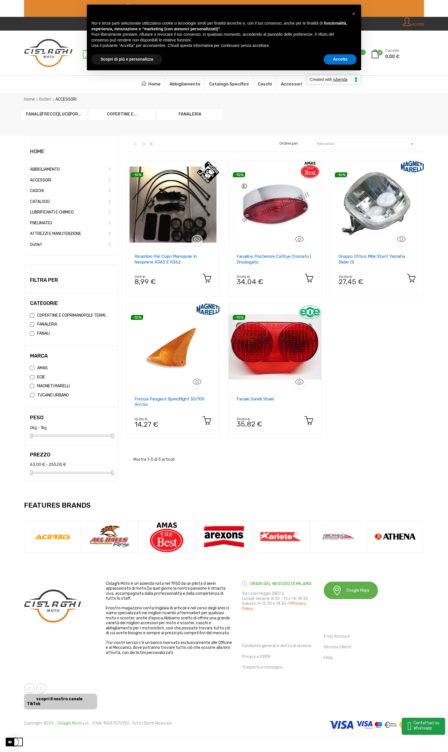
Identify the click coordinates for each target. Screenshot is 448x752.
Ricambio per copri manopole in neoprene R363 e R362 (166, 259)
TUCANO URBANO (53, 395)
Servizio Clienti (337, 647)
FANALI (43, 333)
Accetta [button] (340, 59)
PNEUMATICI (41, 223)
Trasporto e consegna (262, 667)
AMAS (42, 368)
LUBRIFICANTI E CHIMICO (52, 212)
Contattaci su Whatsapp (426, 726)
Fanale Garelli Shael (255, 399)
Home (37, 151)
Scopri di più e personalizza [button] (127, 59)
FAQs (328, 657)
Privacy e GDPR (256, 656)
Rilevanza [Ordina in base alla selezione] (366, 144)
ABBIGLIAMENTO (45, 169)
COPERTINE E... (122, 114)
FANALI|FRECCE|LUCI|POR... (53, 114)
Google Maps (350, 590)
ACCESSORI (40, 180)
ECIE (41, 377)
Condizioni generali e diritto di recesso (276, 645)
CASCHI (37, 190)
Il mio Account (337, 636)
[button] (353, 13)
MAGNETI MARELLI (53, 386)
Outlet (36, 244)
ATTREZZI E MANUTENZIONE (55, 233)
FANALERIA (190, 114)
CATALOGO (40, 201)
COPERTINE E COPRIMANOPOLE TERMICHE (73, 315)
